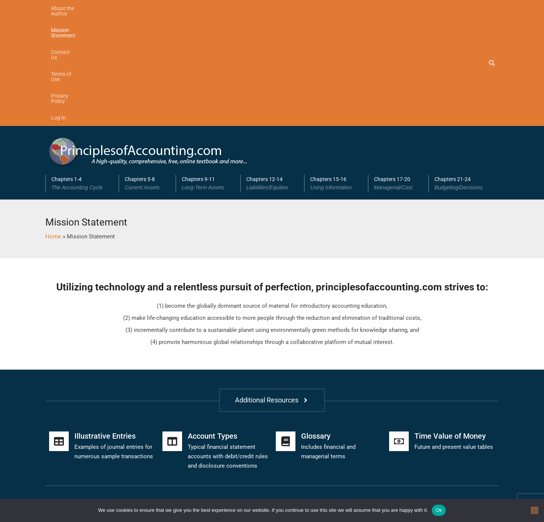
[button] (82, 74)
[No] (534, 510)
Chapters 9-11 (208, 74)
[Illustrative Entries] (59, 332)
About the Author (71, 8)
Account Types (212, 326)
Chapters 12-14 (272, 74)
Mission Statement (125, 8)
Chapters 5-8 (147, 74)
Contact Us (171, 8)
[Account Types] (172, 332)
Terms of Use (210, 8)
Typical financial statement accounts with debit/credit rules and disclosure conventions (228, 347)
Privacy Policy (253, 8)
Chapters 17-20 (398, 74)
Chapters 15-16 (336, 74)
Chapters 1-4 (82, 74)
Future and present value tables (453, 337)
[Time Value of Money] (399, 332)
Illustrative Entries (105, 326)
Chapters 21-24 (463, 74)
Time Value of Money (450, 326)
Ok (439, 510)
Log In (288, 8)
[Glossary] (285, 332)
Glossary (316, 326)
